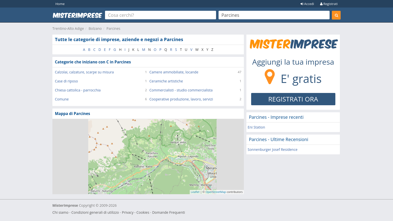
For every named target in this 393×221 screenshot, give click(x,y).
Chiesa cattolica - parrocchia (78, 90)
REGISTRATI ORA (293, 98)
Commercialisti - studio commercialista (181, 90)
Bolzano (95, 28)
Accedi (307, 4)
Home (60, 4)
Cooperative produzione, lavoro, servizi (181, 99)
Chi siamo (60, 212)
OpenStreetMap (216, 192)
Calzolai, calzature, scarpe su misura (84, 72)
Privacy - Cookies (135, 212)
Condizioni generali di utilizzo (95, 212)
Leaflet (195, 192)
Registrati (329, 4)
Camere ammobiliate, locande (173, 72)
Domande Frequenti (168, 212)
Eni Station (256, 127)
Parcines (113, 28)
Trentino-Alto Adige (68, 28)
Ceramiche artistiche (166, 81)
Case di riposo (66, 81)
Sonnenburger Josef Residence (273, 149)
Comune (62, 99)
